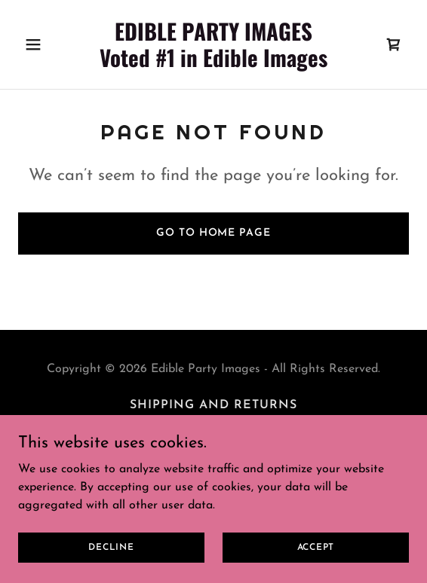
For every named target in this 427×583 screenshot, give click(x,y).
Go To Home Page (213, 233)
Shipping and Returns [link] (213, 405)
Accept (316, 546)
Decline (111, 546)
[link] (214, 64)
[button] (47, 44)
